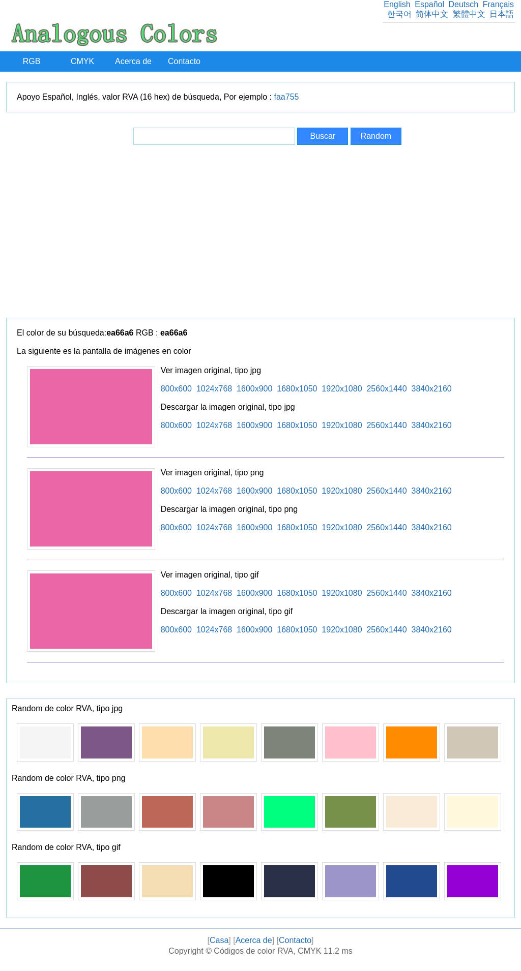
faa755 (286, 97)
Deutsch (463, 4)
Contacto (184, 61)
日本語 (501, 14)
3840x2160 (432, 388)
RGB (32, 61)
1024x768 (214, 388)
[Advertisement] (260, 231)
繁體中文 (469, 14)
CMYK (82, 61)
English (397, 4)
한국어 (399, 14)
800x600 (176, 388)
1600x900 (254, 388)
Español (429, 4)
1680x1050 (297, 388)
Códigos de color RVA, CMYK (267, 951)
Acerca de (133, 61)
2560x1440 (386, 388)
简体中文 (432, 14)
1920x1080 (342, 388)
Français (498, 4)
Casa (219, 940)
